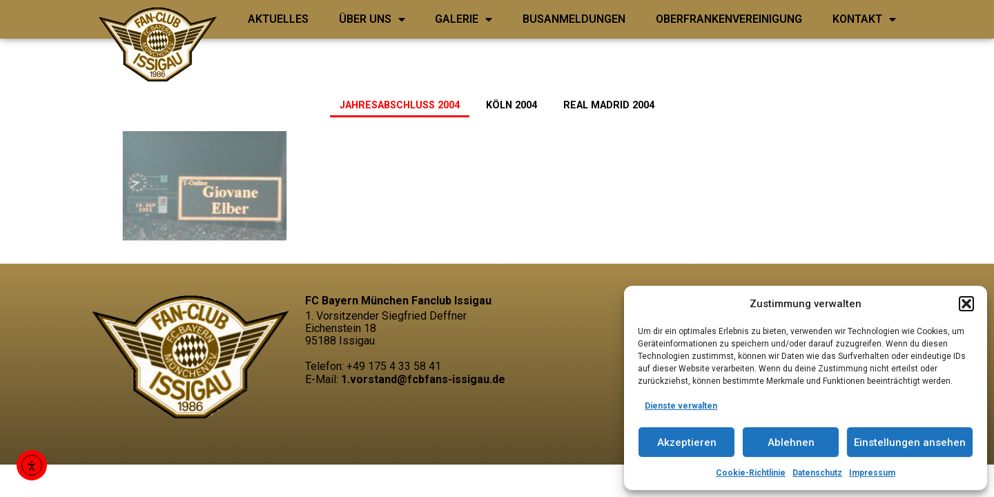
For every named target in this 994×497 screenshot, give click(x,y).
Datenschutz (817, 473)
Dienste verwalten (681, 406)
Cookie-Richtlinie (751, 473)
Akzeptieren (687, 442)
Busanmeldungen (574, 19)
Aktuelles (278, 19)
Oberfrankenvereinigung (729, 19)
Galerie (463, 19)
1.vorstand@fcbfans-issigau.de (423, 379)
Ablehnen (791, 442)
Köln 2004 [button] (511, 105)
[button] (966, 304)
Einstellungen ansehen (910, 442)
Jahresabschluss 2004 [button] (400, 105)
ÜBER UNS (372, 19)
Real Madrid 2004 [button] (608, 105)
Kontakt (864, 19)
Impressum (872, 473)
